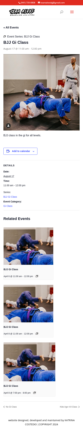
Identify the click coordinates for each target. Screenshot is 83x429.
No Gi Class (11, 407)
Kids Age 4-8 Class (69, 407)
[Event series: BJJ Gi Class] (37, 276)
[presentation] (28, 246)
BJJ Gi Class (10, 196)
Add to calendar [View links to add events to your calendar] (21, 151)
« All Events (11, 27)
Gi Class (7, 206)
